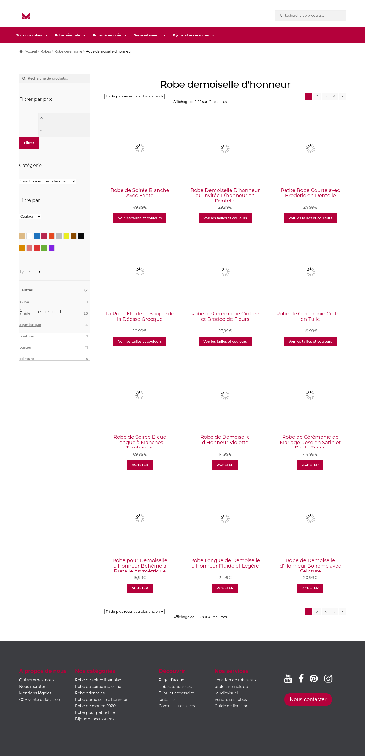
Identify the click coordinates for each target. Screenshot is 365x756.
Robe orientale (67, 35)
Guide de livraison (232, 705)
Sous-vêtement (147, 35)
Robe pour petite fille (95, 712)
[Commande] (134, 96)
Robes (45, 51)
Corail (54, 235)
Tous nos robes (29, 35)
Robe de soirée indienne (98, 686)
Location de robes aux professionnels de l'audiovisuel (236, 687)
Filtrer (29, 143)
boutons (53, 336)
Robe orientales (90, 693)
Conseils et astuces (177, 705)
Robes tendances (175, 686)
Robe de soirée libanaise (98, 680)
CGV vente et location (39, 699)
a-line (53, 302)
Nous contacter (308, 699)
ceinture (53, 358)
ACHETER (140, 465)
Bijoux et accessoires (191, 35)
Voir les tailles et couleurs (140, 218)
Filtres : (28, 290)
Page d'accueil (172, 680)
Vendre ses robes (231, 699)
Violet (54, 247)
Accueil (31, 51)
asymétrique (53, 324)
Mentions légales (35, 693)
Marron (76, 235)
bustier (53, 347)
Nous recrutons (33, 686)
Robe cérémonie (107, 35)
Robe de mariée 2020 (95, 705)
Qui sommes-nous (36, 680)
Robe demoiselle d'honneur (101, 699)
